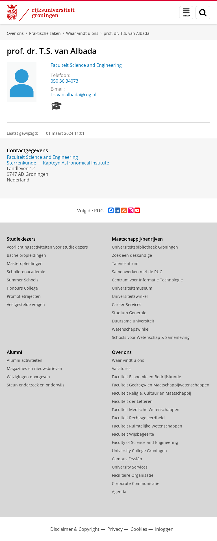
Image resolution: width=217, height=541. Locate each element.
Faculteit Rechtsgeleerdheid (138, 417)
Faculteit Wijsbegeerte (133, 434)
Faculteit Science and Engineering (86, 65)
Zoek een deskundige (132, 255)
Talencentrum (125, 263)
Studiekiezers (21, 239)
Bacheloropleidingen (26, 255)
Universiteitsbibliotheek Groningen (145, 247)
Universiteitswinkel (130, 296)
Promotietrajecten (24, 296)
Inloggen (164, 529)
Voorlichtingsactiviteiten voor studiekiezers (47, 247)
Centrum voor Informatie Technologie (147, 280)
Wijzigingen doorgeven (28, 376)
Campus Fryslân (127, 458)
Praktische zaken (45, 33)
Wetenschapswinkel (130, 329)
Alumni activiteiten (24, 360)
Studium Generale (129, 312)
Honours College (22, 288)
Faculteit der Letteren (132, 401)
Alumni (14, 352)
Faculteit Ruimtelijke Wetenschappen (147, 426)
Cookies (139, 529)
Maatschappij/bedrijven (137, 239)
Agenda (119, 491)
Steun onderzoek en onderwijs (35, 385)
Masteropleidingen (25, 263)
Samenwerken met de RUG (137, 271)
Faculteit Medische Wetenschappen (145, 409)
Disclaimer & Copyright (74, 529)
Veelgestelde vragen (26, 304)
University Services (129, 467)
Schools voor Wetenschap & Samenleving (151, 337)
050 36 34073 (64, 81)
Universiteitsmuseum (132, 288)
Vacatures (121, 368)
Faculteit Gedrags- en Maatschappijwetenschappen (160, 385)
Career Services (126, 304)
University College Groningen (139, 450)
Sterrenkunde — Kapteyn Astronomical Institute (58, 163)
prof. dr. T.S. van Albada (126, 33)
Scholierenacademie (26, 271)
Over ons (15, 33)
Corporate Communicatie (135, 483)
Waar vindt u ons (82, 33)
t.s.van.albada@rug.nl (73, 94)
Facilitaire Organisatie (132, 475)
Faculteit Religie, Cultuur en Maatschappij (151, 393)
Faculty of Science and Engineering (145, 442)
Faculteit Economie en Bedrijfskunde (146, 376)
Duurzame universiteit (133, 321)
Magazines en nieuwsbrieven (34, 368)
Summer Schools (22, 280)
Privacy (115, 529)
